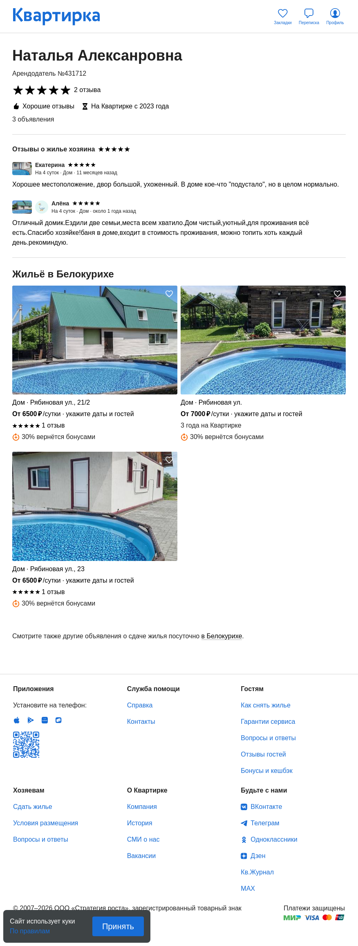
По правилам (30, 929)
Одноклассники (274, 839)
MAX (248, 888)
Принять (118, 926)
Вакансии (141, 855)
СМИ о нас (143, 839)
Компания (142, 806)
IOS (16, 720)
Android (30, 720)
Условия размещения (45, 823)
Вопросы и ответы (268, 737)
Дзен (258, 855)
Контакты (141, 721)
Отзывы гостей (263, 754)
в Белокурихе (221, 636)
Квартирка (62, 16)
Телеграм (265, 823)
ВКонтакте (266, 806)
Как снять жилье (265, 705)
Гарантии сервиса (268, 721)
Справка (140, 705)
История (139, 823)
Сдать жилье (32, 806)
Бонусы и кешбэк (266, 770)
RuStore (58, 720)
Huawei (44, 720)
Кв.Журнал (257, 872)
